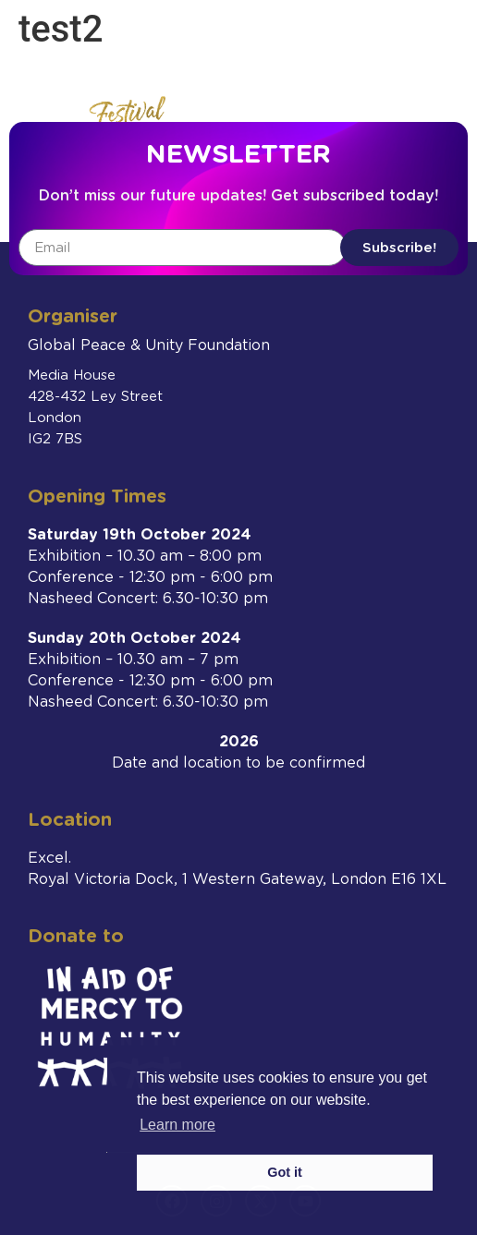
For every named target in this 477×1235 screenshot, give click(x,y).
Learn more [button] (177, 1124)
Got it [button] (284, 1172)
